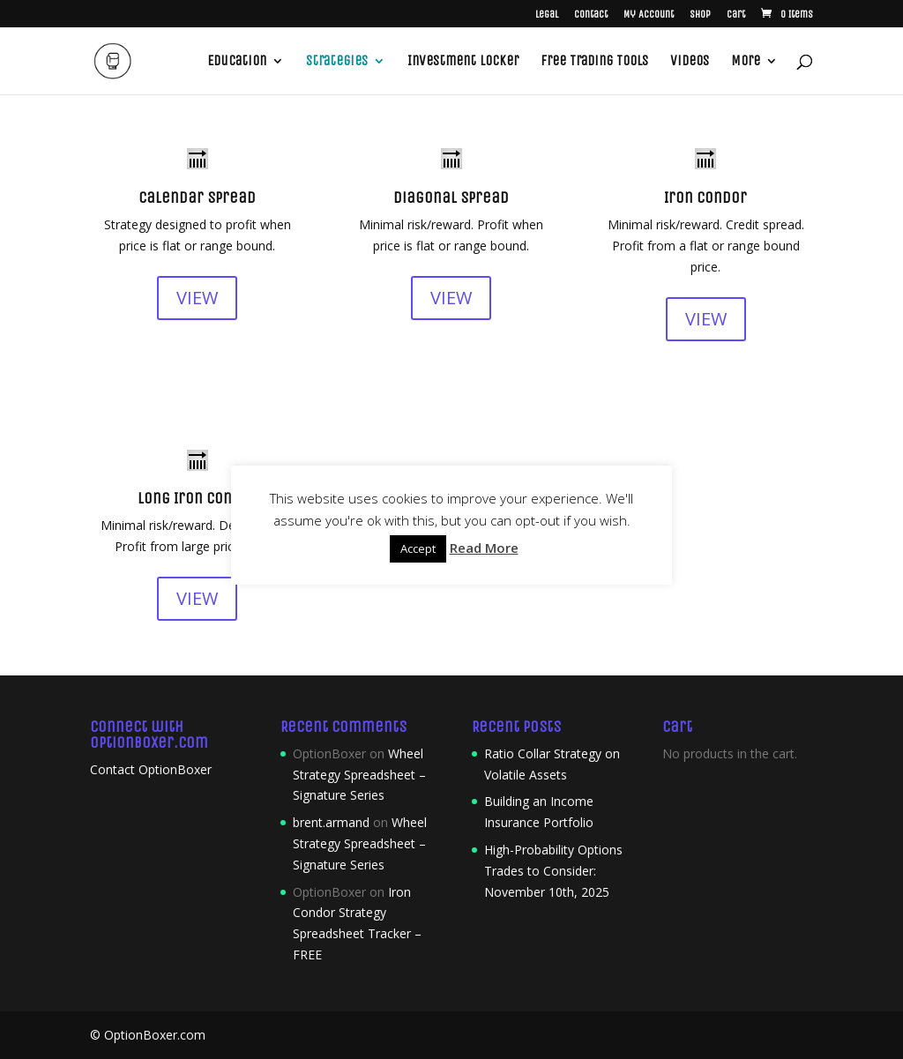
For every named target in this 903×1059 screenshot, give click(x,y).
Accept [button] (418, 548)
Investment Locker (463, 62)
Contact (591, 14)
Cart (736, 14)
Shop (700, 14)
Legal (546, 14)
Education (236, 62)
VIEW (197, 297)
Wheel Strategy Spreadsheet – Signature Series (359, 774)
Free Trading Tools (594, 62)
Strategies (337, 62)
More (745, 62)
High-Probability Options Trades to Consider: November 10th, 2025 (553, 870)
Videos (689, 62)
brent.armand (331, 822)
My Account (648, 14)
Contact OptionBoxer (151, 769)
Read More (484, 547)
